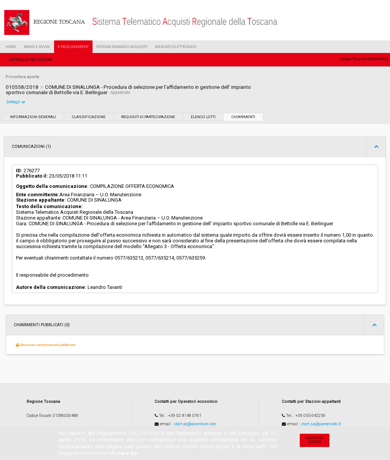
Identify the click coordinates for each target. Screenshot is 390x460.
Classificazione (88, 117)
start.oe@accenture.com (195, 424)
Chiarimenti (243, 117)
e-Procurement (73, 47)
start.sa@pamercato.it (321, 424)
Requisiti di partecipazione (148, 117)
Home (10, 47)
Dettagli (16, 101)
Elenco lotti (203, 117)
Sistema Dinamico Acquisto (121, 47)
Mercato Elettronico (176, 47)
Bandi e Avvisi (37, 47)
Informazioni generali (33, 117)
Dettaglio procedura (30, 60)
